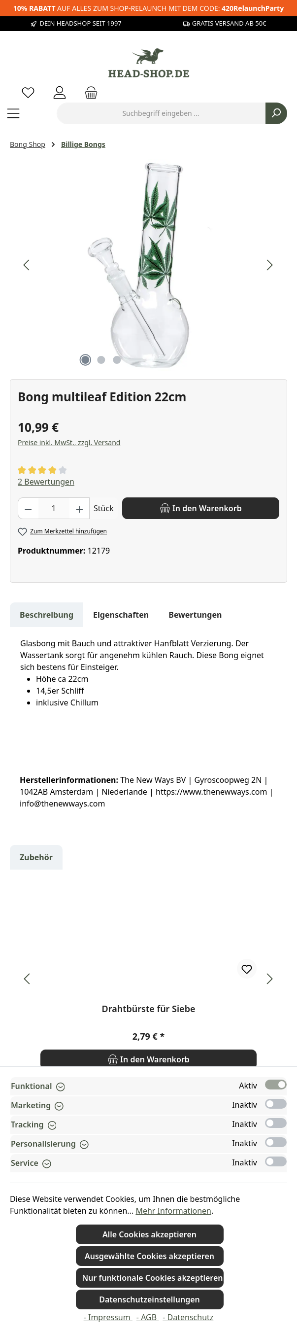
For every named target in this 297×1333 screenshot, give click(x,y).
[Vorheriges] (27, 265)
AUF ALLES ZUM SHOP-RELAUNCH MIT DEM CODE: (148, 8)
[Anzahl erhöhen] (79, 508)
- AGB (147, 1317)
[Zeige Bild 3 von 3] (117, 360)
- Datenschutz (188, 1317)
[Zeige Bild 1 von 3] (86, 360)
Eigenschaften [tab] (121, 614)
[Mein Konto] (59, 92)
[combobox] (161, 113)
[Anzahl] (54, 508)
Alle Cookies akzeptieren (149, 1234)
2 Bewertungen (46, 481)
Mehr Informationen (173, 1210)
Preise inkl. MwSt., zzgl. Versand (69, 442)
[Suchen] (276, 113)
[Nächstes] (269, 265)
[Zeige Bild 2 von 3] (101, 360)
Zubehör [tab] (36, 857)
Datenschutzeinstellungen (149, 1299)
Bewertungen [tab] (195, 614)
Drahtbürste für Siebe (149, 1009)
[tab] (46, 614)
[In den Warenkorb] (200, 508)
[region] (148, 265)
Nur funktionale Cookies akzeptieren (152, 1277)
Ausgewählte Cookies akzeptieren (149, 1256)
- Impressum (108, 1317)
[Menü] (13, 113)
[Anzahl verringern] (28, 508)
